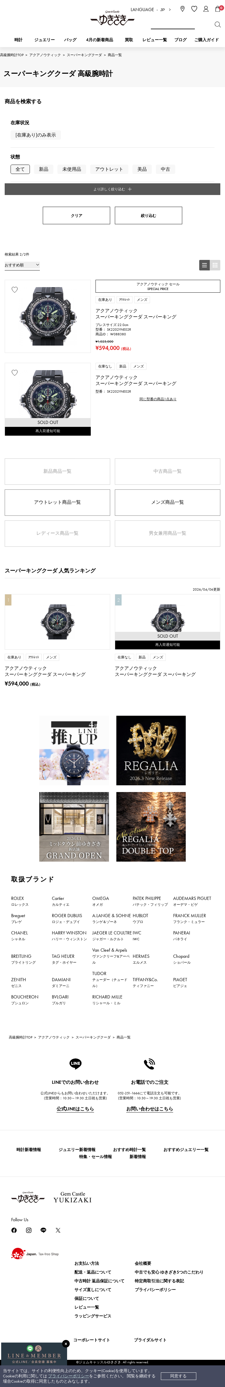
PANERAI (181, 934)
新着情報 (137, 1155)
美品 (142, 169)
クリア (76, 214)
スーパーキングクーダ (84, 55)
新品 (43, 169)
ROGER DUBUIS (67, 917)
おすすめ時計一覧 (129, 1148)
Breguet (18, 917)
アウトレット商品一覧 (57, 501)
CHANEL (19, 934)
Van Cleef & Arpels (111, 954)
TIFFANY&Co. (145, 981)
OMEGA (100, 899)
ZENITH (18, 981)
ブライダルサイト (150, 1338)
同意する (178, 1376)
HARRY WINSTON (69, 934)
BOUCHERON (24, 998)
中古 (165, 169)
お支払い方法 (86, 1262)
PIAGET (180, 981)
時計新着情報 (28, 1148)
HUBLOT (140, 917)
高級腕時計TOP (11, 55)
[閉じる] (66, 1344)
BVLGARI (60, 998)
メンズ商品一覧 (167, 501)
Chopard (182, 957)
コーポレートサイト (91, 1338)
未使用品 (71, 169)
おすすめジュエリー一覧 (186, 1148)
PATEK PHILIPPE (150, 899)
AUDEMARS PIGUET (192, 899)
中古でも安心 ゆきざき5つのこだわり (169, 1270)
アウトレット (109, 169)
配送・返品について (92, 1270)
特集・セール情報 (95, 1155)
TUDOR (109, 978)
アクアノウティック (45, 55)
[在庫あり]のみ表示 (36, 135)
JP (162, 10)
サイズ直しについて (92, 1288)
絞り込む (148, 214)
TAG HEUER (64, 957)
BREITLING (23, 957)
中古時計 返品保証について (99, 1279)
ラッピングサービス (92, 1314)
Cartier (60, 899)
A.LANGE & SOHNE (111, 917)
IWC (137, 934)
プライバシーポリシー (68, 1376)
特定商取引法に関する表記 (159, 1279)
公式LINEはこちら (75, 1107)
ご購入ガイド (206, 39)
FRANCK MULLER (189, 917)
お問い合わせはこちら (149, 1107)
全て (20, 169)
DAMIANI (61, 981)
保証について (86, 1297)
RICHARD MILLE (107, 998)
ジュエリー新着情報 (77, 1148)
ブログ (180, 39)
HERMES (141, 957)
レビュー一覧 (86, 1305)
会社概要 (143, 1262)
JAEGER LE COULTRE (112, 934)
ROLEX (20, 899)
